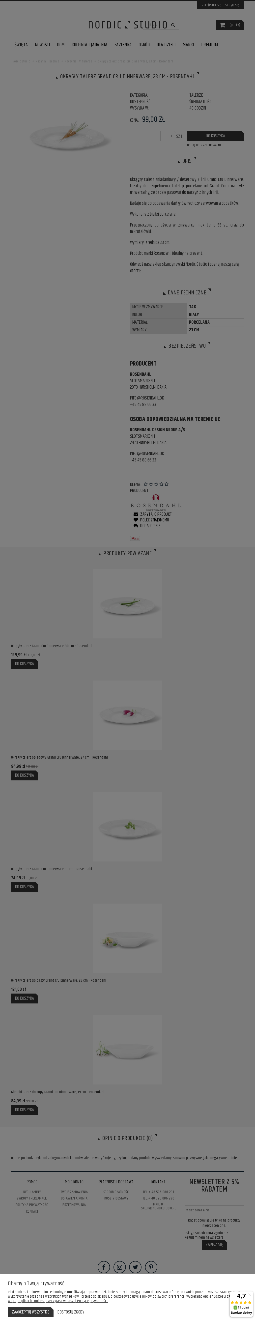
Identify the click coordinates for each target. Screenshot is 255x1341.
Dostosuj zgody (70, 1312)
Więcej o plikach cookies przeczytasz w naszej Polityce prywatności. (58, 1301)
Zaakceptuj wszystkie (31, 1312)
